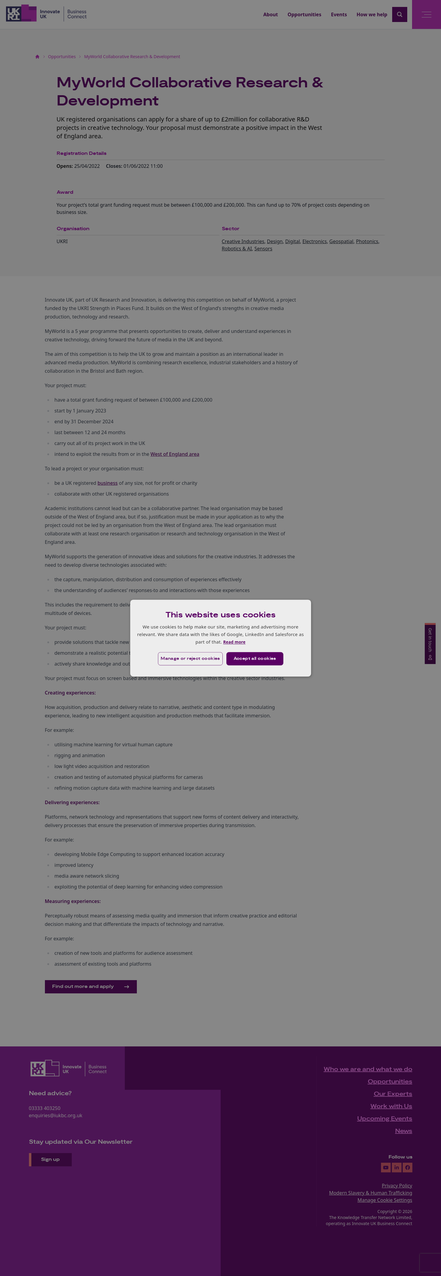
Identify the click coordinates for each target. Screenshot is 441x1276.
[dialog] (220, 637)
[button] (188, 659)
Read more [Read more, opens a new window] (234, 642)
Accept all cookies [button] (255, 659)
